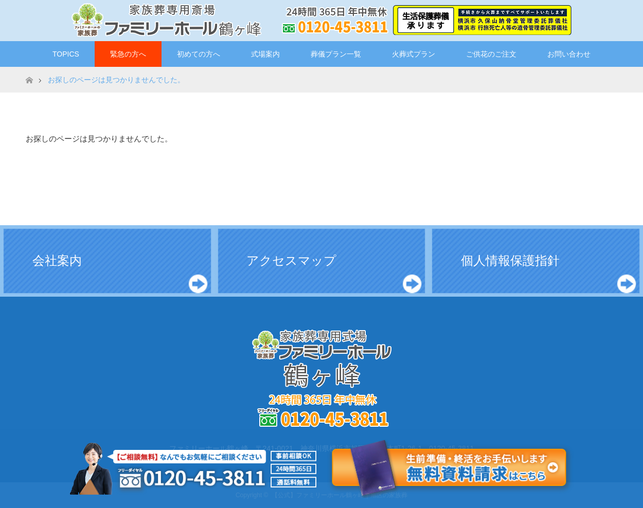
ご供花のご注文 (491, 54)
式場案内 (265, 54)
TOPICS (65, 54)
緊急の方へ (128, 54)
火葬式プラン (413, 54)
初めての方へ (198, 54)
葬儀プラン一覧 (336, 54)
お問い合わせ (569, 54)
